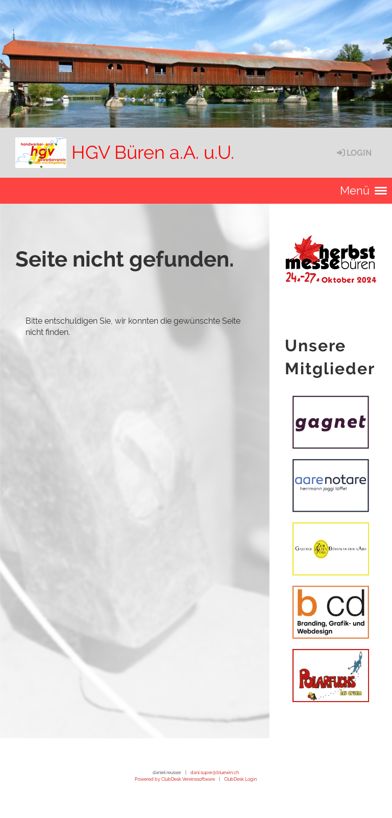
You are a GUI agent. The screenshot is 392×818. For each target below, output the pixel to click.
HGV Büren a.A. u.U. (152, 152)
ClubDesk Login (240, 779)
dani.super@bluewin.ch (214, 772)
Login (353, 153)
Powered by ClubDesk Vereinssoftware (175, 779)
